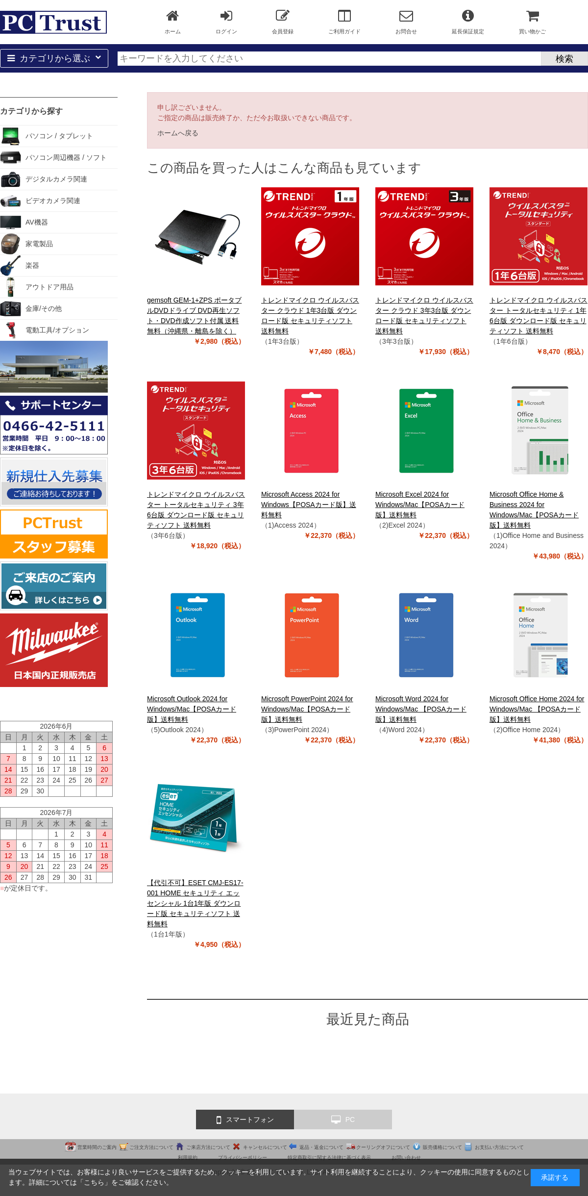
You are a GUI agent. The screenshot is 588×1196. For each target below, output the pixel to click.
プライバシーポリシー (242, 1157)
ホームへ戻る (177, 133)
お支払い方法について (499, 1147)
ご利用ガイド (344, 21)
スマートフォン (245, 1120)
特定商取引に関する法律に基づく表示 (329, 1157)
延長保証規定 (468, 21)
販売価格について (442, 1147)
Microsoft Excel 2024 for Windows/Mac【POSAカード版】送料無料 (420, 504)
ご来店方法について (208, 1147)
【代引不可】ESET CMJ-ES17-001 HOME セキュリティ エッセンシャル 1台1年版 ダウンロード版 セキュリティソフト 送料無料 (195, 903)
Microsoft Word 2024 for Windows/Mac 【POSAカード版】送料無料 (420, 709)
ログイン (226, 21)
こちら (94, 1182)
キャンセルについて (265, 1147)
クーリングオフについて (383, 1147)
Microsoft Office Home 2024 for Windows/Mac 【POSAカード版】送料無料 (537, 709)
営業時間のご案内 (97, 1147)
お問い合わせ (406, 1157)
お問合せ (406, 21)
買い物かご (532, 21)
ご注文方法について (151, 1147)
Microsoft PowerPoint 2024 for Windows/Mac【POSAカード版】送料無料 (307, 709)
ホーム (173, 21)
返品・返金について (321, 1147)
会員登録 (283, 21)
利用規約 (187, 1157)
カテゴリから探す (31, 111)
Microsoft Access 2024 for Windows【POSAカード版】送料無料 (308, 504)
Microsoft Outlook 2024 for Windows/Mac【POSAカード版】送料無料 (191, 709)
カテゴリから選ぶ (54, 58)
